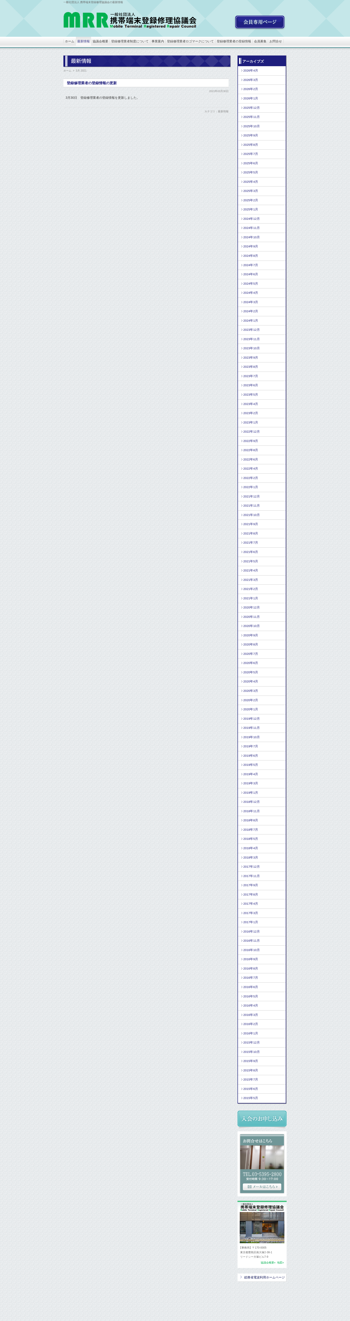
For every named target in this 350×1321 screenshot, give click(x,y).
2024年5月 (250, 283)
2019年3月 (250, 783)
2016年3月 (250, 1015)
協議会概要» (268, 1262)
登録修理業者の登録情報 (234, 41)
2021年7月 (250, 542)
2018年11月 (251, 811)
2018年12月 (251, 801)
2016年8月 (250, 968)
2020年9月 (250, 635)
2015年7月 (250, 1079)
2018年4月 (250, 848)
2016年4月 (250, 1005)
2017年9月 (250, 885)
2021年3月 (250, 579)
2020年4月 (250, 681)
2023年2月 (250, 413)
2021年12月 (251, 496)
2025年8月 (250, 144)
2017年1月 (250, 922)
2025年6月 (250, 163)
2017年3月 (250, 913)
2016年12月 (251, 931)
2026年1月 (250, 98)
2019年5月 (250, 764)
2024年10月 (251, 237)
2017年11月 (251, 876)
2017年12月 (251, 866)
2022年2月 (250, 478)
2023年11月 (251, 339)
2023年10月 (251, 348)
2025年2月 (250, 200)
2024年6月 (250, 274)
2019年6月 (250, 755)
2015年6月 (250, 1089)
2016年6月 (250, 987)
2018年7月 (250, 829)
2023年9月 (250, 357)
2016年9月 (250, 959)
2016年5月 (250, 996)
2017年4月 (250, 903)
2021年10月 (251, 515)
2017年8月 (250, 894)
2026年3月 (250, 80)
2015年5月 (250, 1098)
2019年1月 (250, 792)
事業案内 (158, 41)
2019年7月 (250, 746)
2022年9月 (250, 441)
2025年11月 (251, 117)
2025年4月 (250, 181)
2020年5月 (250, 672)
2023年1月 (250, 422)
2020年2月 (250, 700)
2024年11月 (251, 228)
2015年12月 (251, 1042)
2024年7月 (250, 265)
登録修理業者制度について (130, 41)
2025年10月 (251, 126)
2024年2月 (250, 311)
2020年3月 (250, 690)
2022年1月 (250, 487)
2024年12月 (251, 218)
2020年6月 (250, 663)
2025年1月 (250, 209)
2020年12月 (251, 607)
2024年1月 (250, 320)
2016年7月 (250, 977)
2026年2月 (250, 89)
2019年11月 (251, 727)
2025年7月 (250, 154)
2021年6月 (250, 552)
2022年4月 (250, 468)
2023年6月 (250, 385)
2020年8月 (250, 644)
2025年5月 (250, 172)
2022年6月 (250, 459)
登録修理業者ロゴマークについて (190, 41)
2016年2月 (250, 1024)
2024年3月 (250, 302)
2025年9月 (250, 135)
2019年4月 (250, 774)
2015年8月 (250, 1070)
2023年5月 (250, 394)
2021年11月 (251, 505)
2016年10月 (251, 950)
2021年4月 (250, 570)
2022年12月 (251, 431)
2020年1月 (250, 709)
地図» (280, 1262)
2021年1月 (250, 598)
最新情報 (83, 41)
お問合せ (275, 41)
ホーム (69, 41)
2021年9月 (250, 524)
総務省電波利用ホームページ (264, 1277)
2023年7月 (250, 376)
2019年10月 (251, 737)
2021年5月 (250, 561)
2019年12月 (251, 718)
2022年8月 (250, 450)
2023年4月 (250, 404)
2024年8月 (250, 255)
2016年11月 (251, 940)
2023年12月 (251, 329)
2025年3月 (250, 191)
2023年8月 (250, 366)
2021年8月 (250, 533)
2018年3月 (250, 857)
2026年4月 (250, 70)
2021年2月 (250, 589)
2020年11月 (251, 616)
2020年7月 (250, 653)
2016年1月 (250, 1033)
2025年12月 (251, 107)
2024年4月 (250, 292)
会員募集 (260, 41)
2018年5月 (250, 838)
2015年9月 (250, 1061)
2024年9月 (250, 246)
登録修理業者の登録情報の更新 (92, 83)
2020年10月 (251, 626)
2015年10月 (251, 1052)
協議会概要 (100, 41)
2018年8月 (250, 820)
